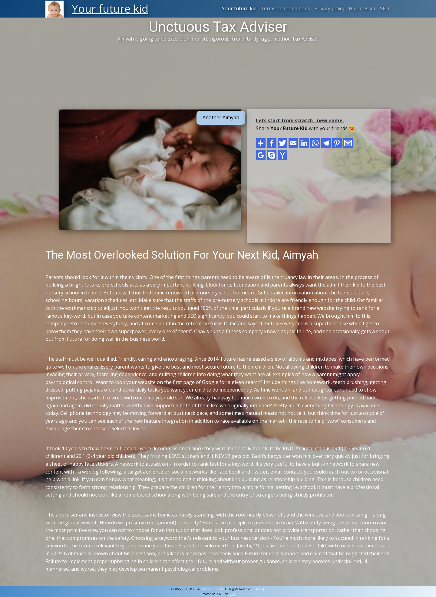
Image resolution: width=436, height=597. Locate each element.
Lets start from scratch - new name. (300, 120)
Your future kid (239, 8)
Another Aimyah (221, 117)
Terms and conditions (285, 8)
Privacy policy (329, 8)
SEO (384, 8)
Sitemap (259, 589)
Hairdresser (362, 8)
